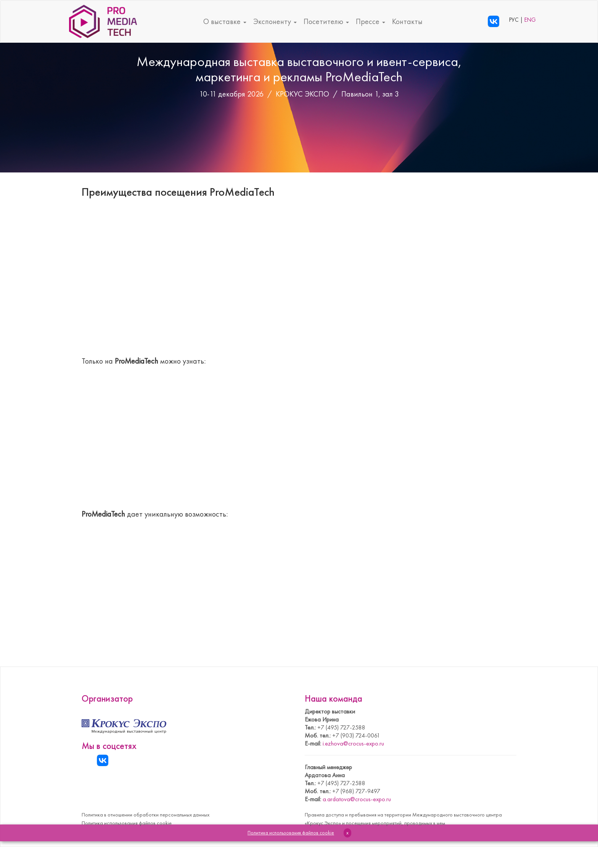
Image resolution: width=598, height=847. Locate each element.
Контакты (407, 21)
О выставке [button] (224, 21)
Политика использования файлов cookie (127, 823)
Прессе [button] (370, 21)
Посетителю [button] (326, 21)
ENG (530, 20)
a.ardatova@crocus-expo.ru (357, 799)
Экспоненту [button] (275, 21)
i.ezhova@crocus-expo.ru (353, 743)
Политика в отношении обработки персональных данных (145, 814)
